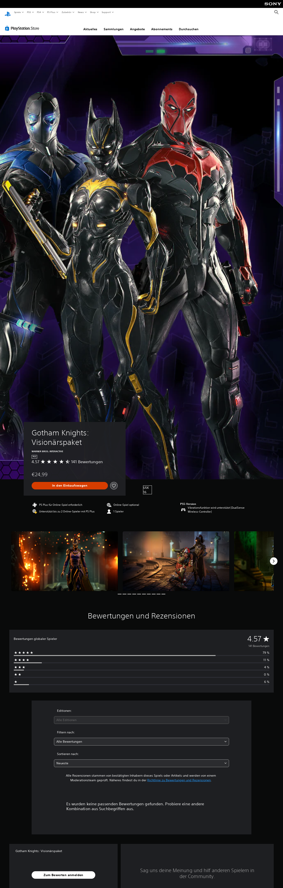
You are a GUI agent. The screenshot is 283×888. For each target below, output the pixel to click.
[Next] (273, 557)
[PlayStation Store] (23, 24)
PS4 (39, 12)
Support (106, 12)
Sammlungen (114, 25)
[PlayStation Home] (7, 12)
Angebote (137, 25)
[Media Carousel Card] (64, 557)
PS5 (29, 12)
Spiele (17, 12)
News (81, 12)
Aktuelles (90, 25)
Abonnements (161, 25)
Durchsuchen (189, 25)
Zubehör (66, 12)
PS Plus (51, 12)
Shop (93, 12)
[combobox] (141, 716)
